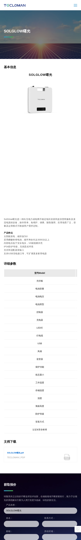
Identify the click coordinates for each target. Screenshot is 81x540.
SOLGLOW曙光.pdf (15, 453)
